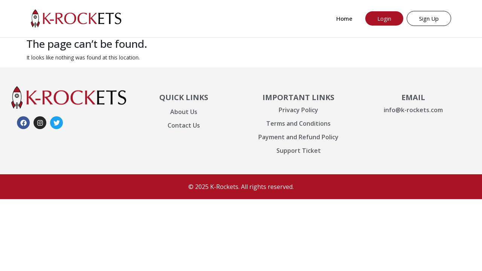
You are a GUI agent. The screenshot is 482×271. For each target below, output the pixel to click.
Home (344, 18)
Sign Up (429, 18)
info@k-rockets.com (413, 110)
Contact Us (184, 125)
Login (384, 18)
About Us (183, 112)
